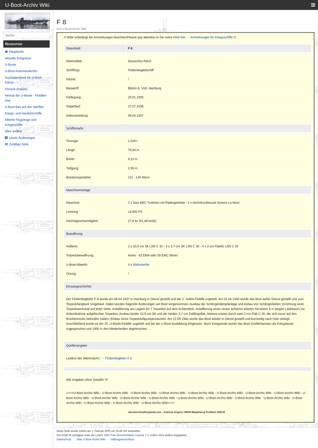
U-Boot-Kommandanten (21, 71)
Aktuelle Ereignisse (18, 58)
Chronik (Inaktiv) (16, 89)
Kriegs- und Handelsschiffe (23, 113)
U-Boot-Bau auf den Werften (24, 107)
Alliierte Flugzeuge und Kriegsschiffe (20, 122)
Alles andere (13, 131)
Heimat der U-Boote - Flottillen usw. (25, 98)
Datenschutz (64, 439)
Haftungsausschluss (122, 439)
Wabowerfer (141, 264)
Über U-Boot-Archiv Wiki (91, 439)
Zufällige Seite (19, 144)
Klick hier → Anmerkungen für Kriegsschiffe (203, 37)
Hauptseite (16, 51)
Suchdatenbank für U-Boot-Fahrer (23, 80)
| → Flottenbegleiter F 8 (116, 358)
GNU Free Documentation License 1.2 (126, 435)
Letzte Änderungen (22, 138)
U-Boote (10, 64)
